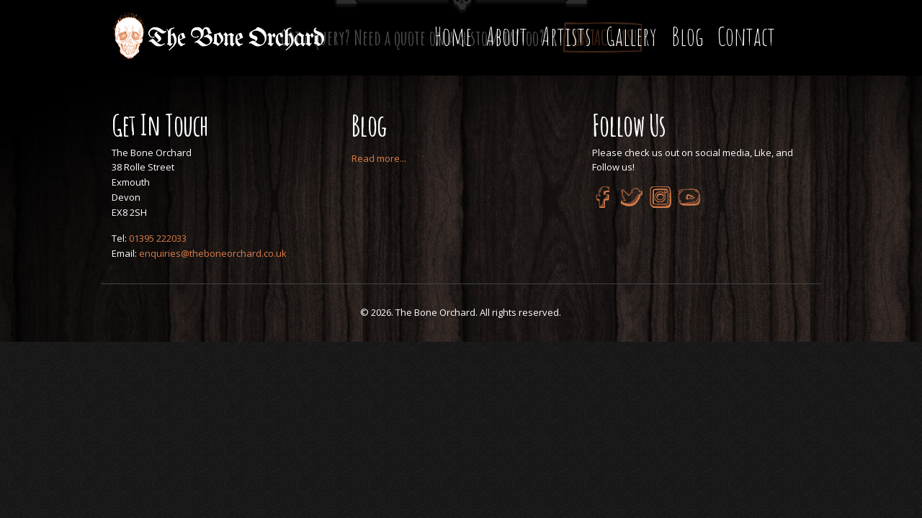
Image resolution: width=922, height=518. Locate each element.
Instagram (660, 197)
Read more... (379, 158)
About (506, 36)
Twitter (632, 197)
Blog (687, 36)
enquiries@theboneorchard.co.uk (213, 253)
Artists (566, 36)
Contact (746, 36)
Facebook (603, 197)
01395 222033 (158, 238)
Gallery (631, 36)
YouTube (689, 197)
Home (453, 36)
